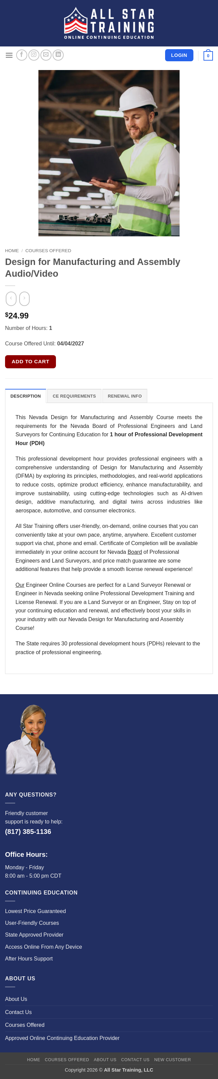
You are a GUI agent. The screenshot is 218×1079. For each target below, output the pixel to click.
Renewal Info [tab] (125, 396)
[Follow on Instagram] (33, 55)
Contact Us (18, 1012)
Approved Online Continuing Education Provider (62, 1038)
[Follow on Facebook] (21, 55)
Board (135, 552)
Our (20, 585)
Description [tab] (25, 396)
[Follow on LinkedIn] (58, 55)
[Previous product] (24, 299)
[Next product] (11, 299)
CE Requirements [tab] (74, 396)
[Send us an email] (46, 55)
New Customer (172, 1059)
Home (12, 250)
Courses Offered (48, 250)
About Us (16, 999)
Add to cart (31, 361)
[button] (9, 55)
